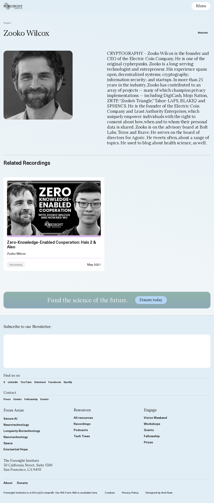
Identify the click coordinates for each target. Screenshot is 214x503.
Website (203, 32)
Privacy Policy (130, 492)
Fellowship (31, 399)
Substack (40, 382)
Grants (17, 399)
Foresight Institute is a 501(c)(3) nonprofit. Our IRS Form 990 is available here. (51, 492)
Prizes (148, 442)
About (8, 482)
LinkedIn (13, 382)
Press (7, 399)
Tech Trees (82, 436)
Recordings (82, 423)
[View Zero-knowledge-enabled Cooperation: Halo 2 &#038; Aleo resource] (54, 224)
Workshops (152, 423)
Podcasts (81, 430)
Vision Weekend (155, 417)
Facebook (54, 382)
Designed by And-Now (159, 492)
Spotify (68, 382)
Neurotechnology (16, 424)
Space (8, 443)
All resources (83, 417)
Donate (22, 482)
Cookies (110, 492)
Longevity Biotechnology (22, 430)
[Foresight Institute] (13, 6)
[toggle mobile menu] (201, 6)
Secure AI (10, 418)
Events (44, 399)
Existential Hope (16, 449)
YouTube (26, 382)
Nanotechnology (16, 437)
